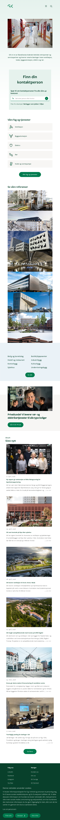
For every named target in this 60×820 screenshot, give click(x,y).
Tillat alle (8, 815)
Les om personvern (9, 809)
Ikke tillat (35, 815)
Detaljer (20, 815)
